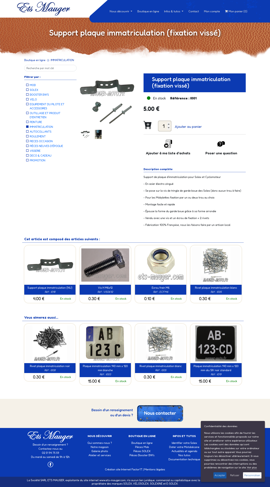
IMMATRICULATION (62, 60)
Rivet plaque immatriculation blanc (216, 287)
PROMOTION (37, 160)
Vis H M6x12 (105, 287)
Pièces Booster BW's (142, 455)
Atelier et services (100, 455)
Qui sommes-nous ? (99, 443)
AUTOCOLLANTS (40, 131)
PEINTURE (36, 122)
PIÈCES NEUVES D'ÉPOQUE (46, 146)
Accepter (220, 475)
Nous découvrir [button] (120, 11)
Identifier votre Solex (184, 443)
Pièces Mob (142, 447)
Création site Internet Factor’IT (123, 469)
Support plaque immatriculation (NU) (50, 287)
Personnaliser (252, 475)
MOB (33, 85)
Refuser (234, 475)
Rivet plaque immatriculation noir (50, 366)
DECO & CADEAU (40, 155)
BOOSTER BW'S (39, 94)
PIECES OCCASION (41, 141)
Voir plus (252, 467)
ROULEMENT (38, 136)
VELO (33, 99)
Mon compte (212, 11)
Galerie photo (99, 451)
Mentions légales (154, 469)
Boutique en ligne (148, 11)
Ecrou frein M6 (161, 287)
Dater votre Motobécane (184, 447)
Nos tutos (184, 455)
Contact (193, 11)
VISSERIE (35, 150)
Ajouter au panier (188, 127)
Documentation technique (184, 459)
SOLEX (34, 90)
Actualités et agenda (184, 451)
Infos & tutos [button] (172, 11)
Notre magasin (100, 447)
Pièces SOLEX (142, 451)
